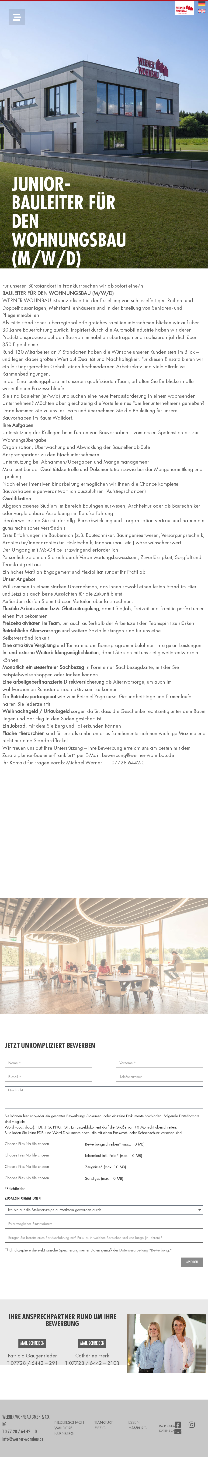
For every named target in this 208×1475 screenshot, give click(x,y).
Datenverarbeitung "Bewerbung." (145, 1250)
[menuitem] (202, 3)
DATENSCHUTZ (169, 1430)
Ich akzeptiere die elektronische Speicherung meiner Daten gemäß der (90, 1250)
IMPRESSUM (167, 1426)
